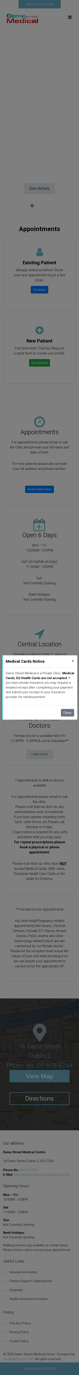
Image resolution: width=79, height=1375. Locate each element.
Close (67, 713)
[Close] (72, 660)
